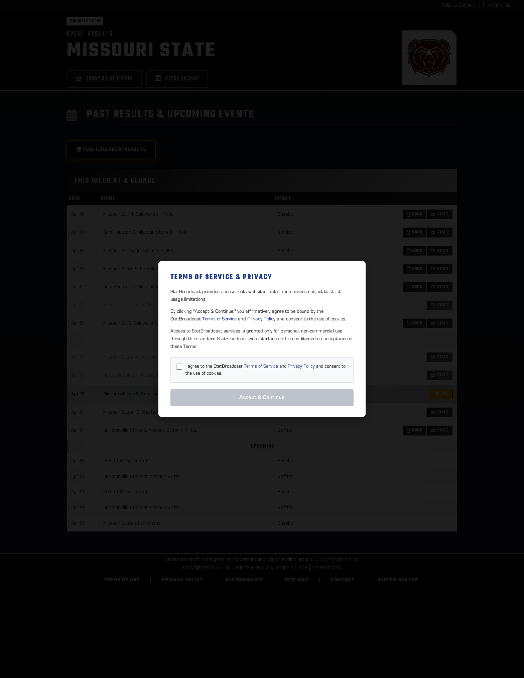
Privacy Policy (261, 318)
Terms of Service (219, 318)
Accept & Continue (262, 397)
